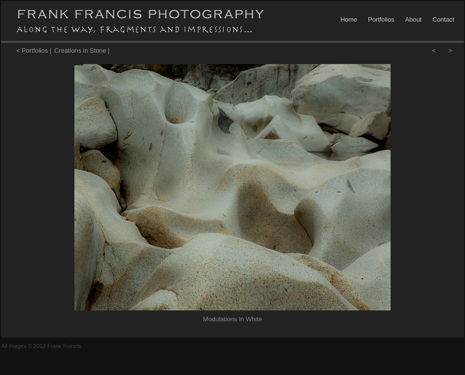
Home (348, 19)
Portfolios (381, 19)
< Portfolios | (33, 50)
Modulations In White (232, 319)
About (413, 19)
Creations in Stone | (81, 50)
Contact (443, 19)
